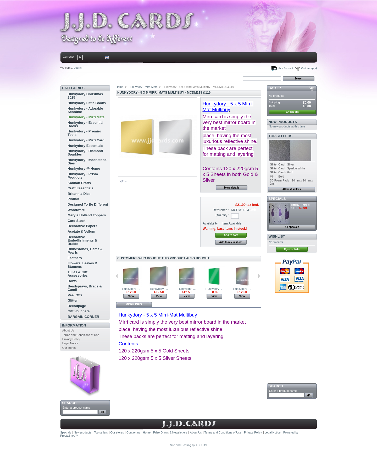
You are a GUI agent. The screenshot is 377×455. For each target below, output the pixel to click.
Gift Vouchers (79, 311)
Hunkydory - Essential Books (85, 124)
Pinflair (73, 199)
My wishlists (292, 249)
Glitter (72, 300)
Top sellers (280, 136)
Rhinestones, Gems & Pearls (85, 250)
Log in (78, 67)
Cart (273, 88)
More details (231, 187)
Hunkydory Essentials (85, 146)
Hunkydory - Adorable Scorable (85, 110)
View (131, 296)
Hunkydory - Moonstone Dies (87, 161)
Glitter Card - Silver (282, 164)
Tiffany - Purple (300, 204)
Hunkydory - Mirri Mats (86, 117)
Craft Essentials (80, 188)
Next (259, 276)
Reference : (221, 210)
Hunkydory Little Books (87, 103)
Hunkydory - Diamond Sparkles (85, 152)
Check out (292, 111)
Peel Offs (75, 295)
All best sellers (291, 189)
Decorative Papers (82, 226)
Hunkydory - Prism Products (83, 175)
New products (283, 122)
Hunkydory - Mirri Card (86, 140)
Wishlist (277, 236)
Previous (117, 276)
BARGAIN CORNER (83, 317)
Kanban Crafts (79, 183)
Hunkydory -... (131, 288)
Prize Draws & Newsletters (170, 432)
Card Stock (77, 221)
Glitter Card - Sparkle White (287, 168)
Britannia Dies (79, 194)
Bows (72, 281)
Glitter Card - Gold (281, 172)
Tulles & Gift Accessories (78, 273)
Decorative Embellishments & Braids (82, 240)
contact (86, 78)
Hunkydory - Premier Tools (84, 133)
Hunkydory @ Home (84, 168)
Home (69, 78)
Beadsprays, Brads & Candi (85, 288)
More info (134, 304)
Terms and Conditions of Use (80, 334)
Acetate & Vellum (81, 231)
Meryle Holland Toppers (87, 215)
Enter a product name (76, 407)
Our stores (69, 347)
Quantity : (222, 215)
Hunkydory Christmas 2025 (85, 95)
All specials (292, 227)
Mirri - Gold (277, 176)
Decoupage (77, 306)
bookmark (120, 78)
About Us (68, 330)
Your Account (285, 68)
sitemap (103, 78)
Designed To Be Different (88, 204)
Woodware (76, 210)
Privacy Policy (71, 339)
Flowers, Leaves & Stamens (82, 265)
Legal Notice (70, 343)
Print (124, 181)
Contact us (133, 432)
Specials (277, 199)
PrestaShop (67, 435)
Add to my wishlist (230, 242)
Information (74, 325)
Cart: (304, 68)
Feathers (75, 258)
